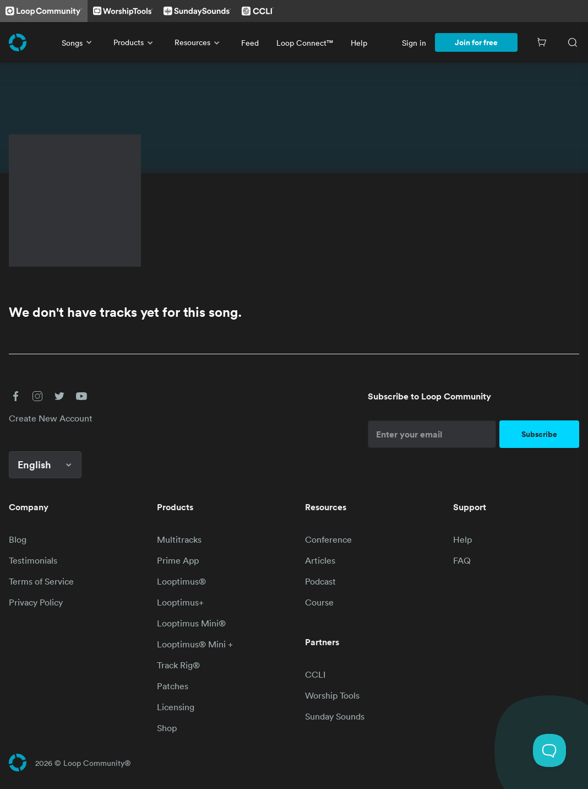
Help (359, 42)
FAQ (462, 560)
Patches (172, 685)
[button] (15, 396)
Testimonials (33, 560)
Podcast (320, 581)
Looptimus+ (180, 602)
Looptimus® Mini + (195, 644)
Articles (320, 560)
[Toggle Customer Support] (549, 750)
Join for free (476, 42)
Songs (79, 42)
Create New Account (50, 418)
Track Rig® (178, 665)
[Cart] (541, 42)
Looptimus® (181, 581)
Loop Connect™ (304, 42)
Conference (328, 539)
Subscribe (539, 434)
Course (319, 602)
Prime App (178, 560)
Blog (17, 539)
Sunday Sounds (334, 716)
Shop (167, 727)
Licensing (175, 706)
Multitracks (179, 539)
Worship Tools (332, 695)
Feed (250, 42)
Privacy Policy (36, 602)
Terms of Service (41, 581)
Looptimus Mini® (191, 623)
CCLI (315, 674)
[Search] (572, 42)
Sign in (414, 42)
